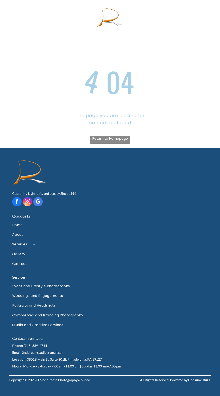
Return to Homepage (110, 138)
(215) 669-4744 (35, 345)
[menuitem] (110, 225)
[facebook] (17, 202)
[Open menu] (209, 17)
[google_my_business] (38, 202)
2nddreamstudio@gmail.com (43, 352)
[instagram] (27, 202)
